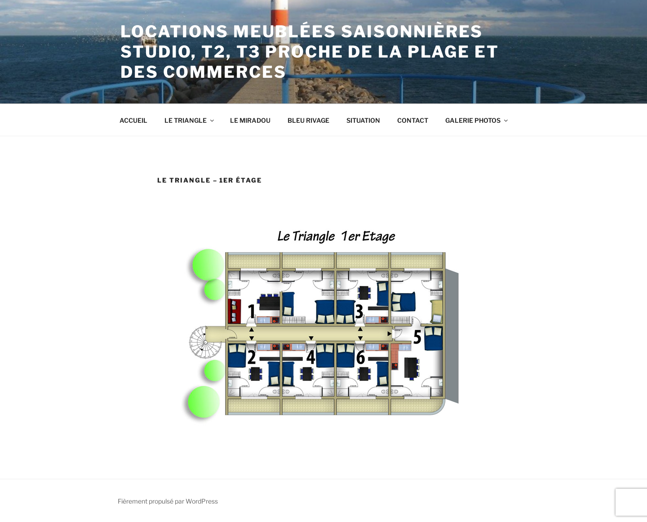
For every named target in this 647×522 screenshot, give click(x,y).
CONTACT (412, 120)
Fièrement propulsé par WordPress (168, 501)
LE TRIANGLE (189, 120)
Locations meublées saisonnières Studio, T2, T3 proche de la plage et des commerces (309, 52)
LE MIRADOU (250, 120)
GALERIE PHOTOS (477, 120)
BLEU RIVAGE (308, 120)
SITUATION (363, 120)
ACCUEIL (133, 120)
